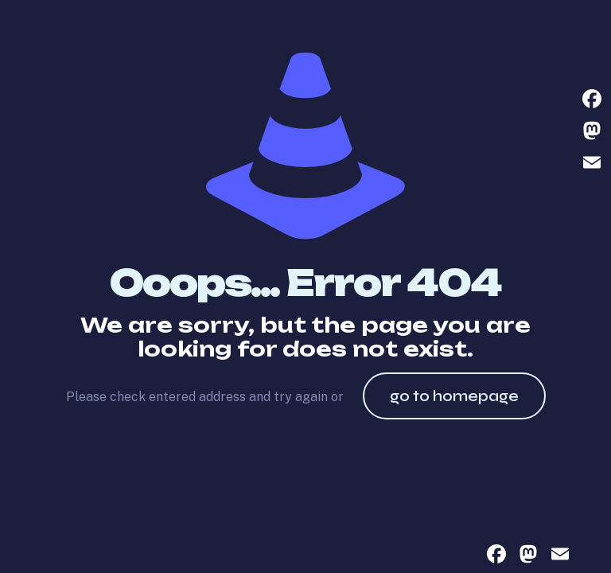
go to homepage (454, 396)
